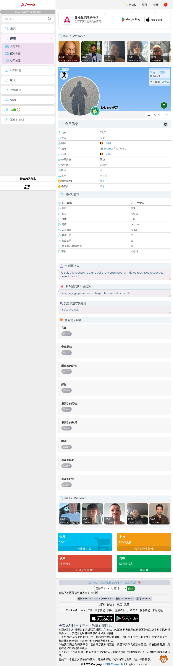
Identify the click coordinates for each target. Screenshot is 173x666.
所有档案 (13, 46)
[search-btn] (49, 19)
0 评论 (166, 82)
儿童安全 (132, 610)
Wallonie (120, 148)
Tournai (108, 148)
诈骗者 (111, 604)
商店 (119, 604)
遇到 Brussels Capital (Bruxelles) (95, 598)
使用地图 (13, 60)
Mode (130, 5)
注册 (155, 4)
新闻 (102, 604)
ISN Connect (113, 664)
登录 (144, 4)
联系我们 (145, 610)
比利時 (107, 143)
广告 (90, 610)
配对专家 (13, 53)
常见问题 (157, 610)
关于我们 (100, 610)
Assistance (164, 658)
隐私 (110, 610)
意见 (126, 604)
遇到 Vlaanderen (124, 598)
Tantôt (28, 4)
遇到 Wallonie (143, 598)
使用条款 (120, 610)
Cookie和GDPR (75, 610)
